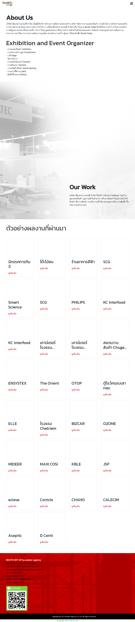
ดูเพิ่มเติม (12, 273)
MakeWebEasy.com (71, 621)
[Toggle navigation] (131, 4)
